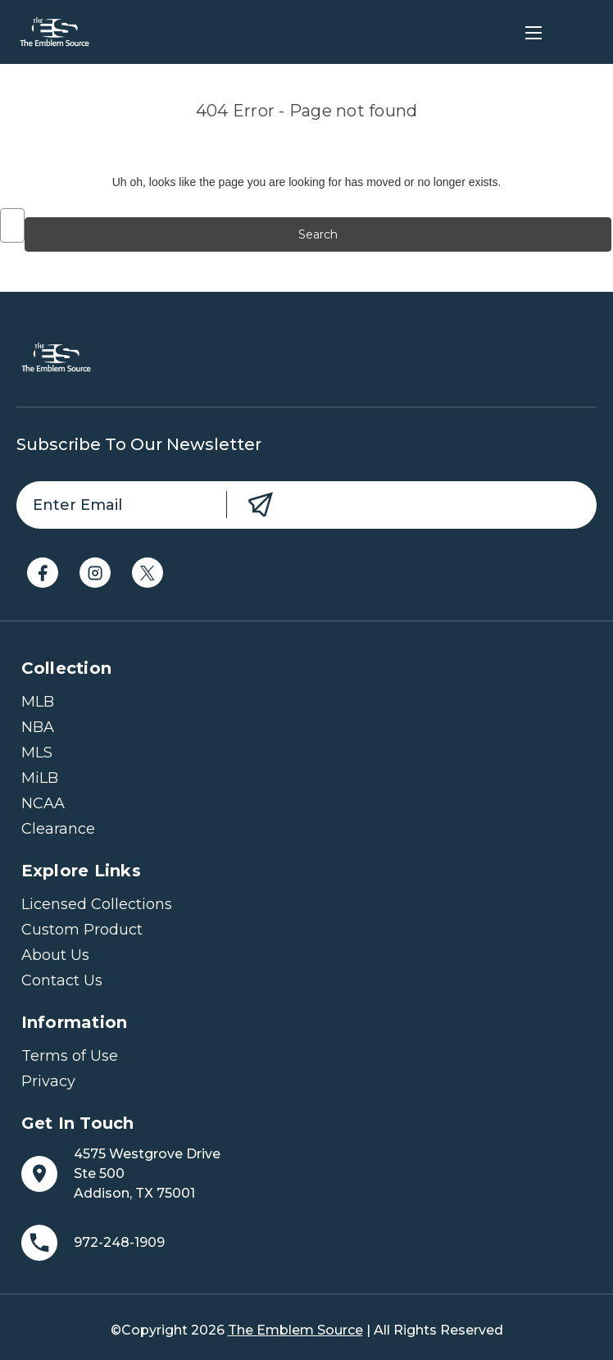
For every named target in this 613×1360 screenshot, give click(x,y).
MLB (37, 702)
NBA (37, 727)
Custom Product (82, 930)
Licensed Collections (96, 904)
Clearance (58, 829)
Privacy (48, 1081)
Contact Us (61, 980)
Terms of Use (69, 1056)
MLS (36, 753)
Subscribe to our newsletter (138, 444)
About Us (55, 955)
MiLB (39, 778)
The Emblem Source (295, 1330)
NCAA (43, 803)
